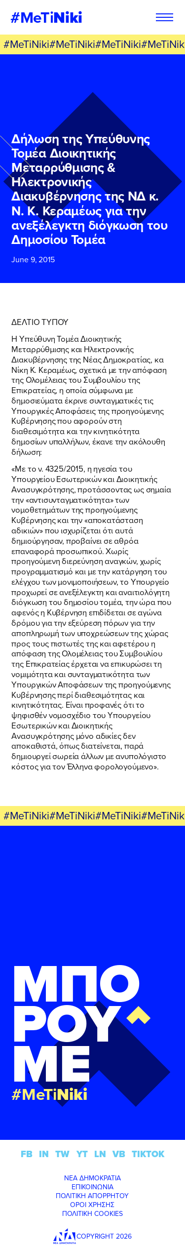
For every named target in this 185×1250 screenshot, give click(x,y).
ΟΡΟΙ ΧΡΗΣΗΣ (92, 1205)
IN (44, 1154)
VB (118, 1154)
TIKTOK (148, 1154)
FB (27, 1154)
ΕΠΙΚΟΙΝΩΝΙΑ (92, 1187)
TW (62, 1154)
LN (100, 1154)
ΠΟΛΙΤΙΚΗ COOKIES (92, 1213)
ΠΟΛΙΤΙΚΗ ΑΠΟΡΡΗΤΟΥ (92, 1196)
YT (82, 1154)
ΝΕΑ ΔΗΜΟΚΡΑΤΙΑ (92, 1178)
